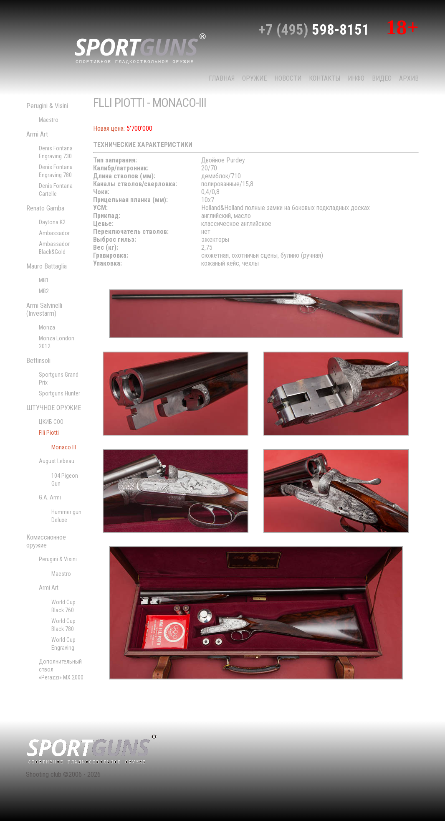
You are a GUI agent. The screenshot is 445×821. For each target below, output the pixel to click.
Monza (47, 327)
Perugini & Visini (47, 106)
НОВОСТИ (287, 78)
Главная (222, 78)
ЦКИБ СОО (51, 421)
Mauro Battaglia (46, 266)
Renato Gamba (45, 208)
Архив (409, 78)
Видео (382, 78)
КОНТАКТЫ (324, 78)
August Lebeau (56, 461)
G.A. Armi (50, 497)
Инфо (356, 78)
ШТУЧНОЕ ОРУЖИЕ (53, 408)
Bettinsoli (38, 361)
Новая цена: (109, 128)
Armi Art (37, 134)
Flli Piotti (49, 432)
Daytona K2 (52, 222)
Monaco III (63, 447)
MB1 (44, 280)
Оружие (254, 78)
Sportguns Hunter (59, 393)
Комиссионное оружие (46, 541)
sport (140, 47)
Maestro (48, 120)
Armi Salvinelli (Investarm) (44, 309)
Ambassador (54, 233)
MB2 (44, 291)
